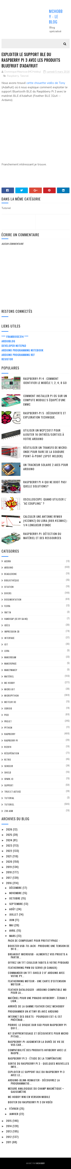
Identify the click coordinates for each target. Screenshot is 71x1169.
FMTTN (7, 612)
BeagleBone (10, 574)
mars (12, 936)
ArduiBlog (8, 341)
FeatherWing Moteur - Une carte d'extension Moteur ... (37, 982)
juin (12, 920)
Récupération (11, 753)
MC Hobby (9, 682)
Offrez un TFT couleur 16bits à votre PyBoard (38, 962)
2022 (9, 851)
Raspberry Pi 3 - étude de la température (35, 1058)
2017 (9, 878)
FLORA (7, 606)
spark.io (8, 778)
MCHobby (40, 1163)
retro (7, 759)
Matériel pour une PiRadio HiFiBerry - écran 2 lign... (37, 999)
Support (8, 785)
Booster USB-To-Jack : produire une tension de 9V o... (38, 947)
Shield (7, 772)
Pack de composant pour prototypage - (34, 940)
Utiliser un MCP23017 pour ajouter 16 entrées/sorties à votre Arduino (43, 434)
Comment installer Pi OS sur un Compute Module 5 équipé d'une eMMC (45, 400)
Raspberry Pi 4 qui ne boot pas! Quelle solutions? (44, 484)
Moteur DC (10, 702)
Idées (7, 625)
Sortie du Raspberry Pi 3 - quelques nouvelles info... (38, 1065)
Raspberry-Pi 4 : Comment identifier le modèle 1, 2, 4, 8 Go (45, 380)
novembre (16, 893)
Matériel (9, 676)
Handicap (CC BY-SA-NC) (16, 618)
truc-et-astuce (12, 791)
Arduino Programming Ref (18, 355)
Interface (9, 638)
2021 (9, 856)
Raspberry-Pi (11, 740)
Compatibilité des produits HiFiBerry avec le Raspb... (37, 1051)
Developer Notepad (14, 346)
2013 (9, 1131)
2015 (9, 1121)
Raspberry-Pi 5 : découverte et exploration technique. (44, 415)
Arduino (8, 567)
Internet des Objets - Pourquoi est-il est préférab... (35, 1018)
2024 (9, 840)
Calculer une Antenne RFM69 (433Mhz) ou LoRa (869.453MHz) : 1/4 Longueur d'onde (45, 520)
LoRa (6, 650)
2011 (9, 1142)
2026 (9, 829)
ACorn (7, 561)
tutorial (9, 798)
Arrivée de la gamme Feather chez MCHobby (36, 1006)
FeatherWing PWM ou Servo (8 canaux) (32, 968)
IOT (6, 644)
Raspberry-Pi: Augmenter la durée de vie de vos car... (36, 1043)
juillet (14, 914)
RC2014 (7, 746)
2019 (9, 867)
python (8, 727)
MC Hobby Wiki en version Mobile (29, 1097)
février (14, 1108)
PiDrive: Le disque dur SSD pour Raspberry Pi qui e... (37, 1026)
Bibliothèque (11, 580)
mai (11, 925)
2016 (9, 883)
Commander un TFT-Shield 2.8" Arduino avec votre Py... (36, 974)
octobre (15, 898)
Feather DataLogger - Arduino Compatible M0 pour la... (37, 991)
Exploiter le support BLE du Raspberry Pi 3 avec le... (36, 1073)
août (12, 909)
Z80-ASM (8, 810)
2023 (9, 845)
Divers (7, 593)
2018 (9, 872)
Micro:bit (9, 689)
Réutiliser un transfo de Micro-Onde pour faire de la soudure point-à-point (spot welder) (45, 451)
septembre (16, 904)
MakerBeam (10, 657)
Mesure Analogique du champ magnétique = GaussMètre (36, 1090)
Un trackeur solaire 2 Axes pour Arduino (45, 467)
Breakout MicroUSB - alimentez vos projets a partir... (38, 955)
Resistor (7, 359)
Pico (6, 714)
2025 (9, 835)
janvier (14, 1114)
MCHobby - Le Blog (56, 16)
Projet (8, 721)
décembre (16, 888)
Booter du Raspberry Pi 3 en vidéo (30, 1102)
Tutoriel (24, 76)
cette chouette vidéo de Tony (46, 83)
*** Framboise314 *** (15, 337)
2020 (9, 861)
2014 (9, 1126)
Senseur (8, 766)
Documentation (12, 599)
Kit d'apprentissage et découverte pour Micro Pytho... (38, 1034)
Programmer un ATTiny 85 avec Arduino (33, 1011)
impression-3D (12, 631)
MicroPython (11, 695)
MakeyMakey (10, 670)
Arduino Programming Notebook (22, 350)
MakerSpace (10, 663)
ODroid (8, 708)
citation (9, 586)
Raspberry (13, 76)
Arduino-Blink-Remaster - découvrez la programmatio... (34, 1081)
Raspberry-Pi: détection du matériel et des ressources (42, 536)
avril (12, 930)
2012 (9, 1137)
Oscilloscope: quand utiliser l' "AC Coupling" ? (44, 501)
